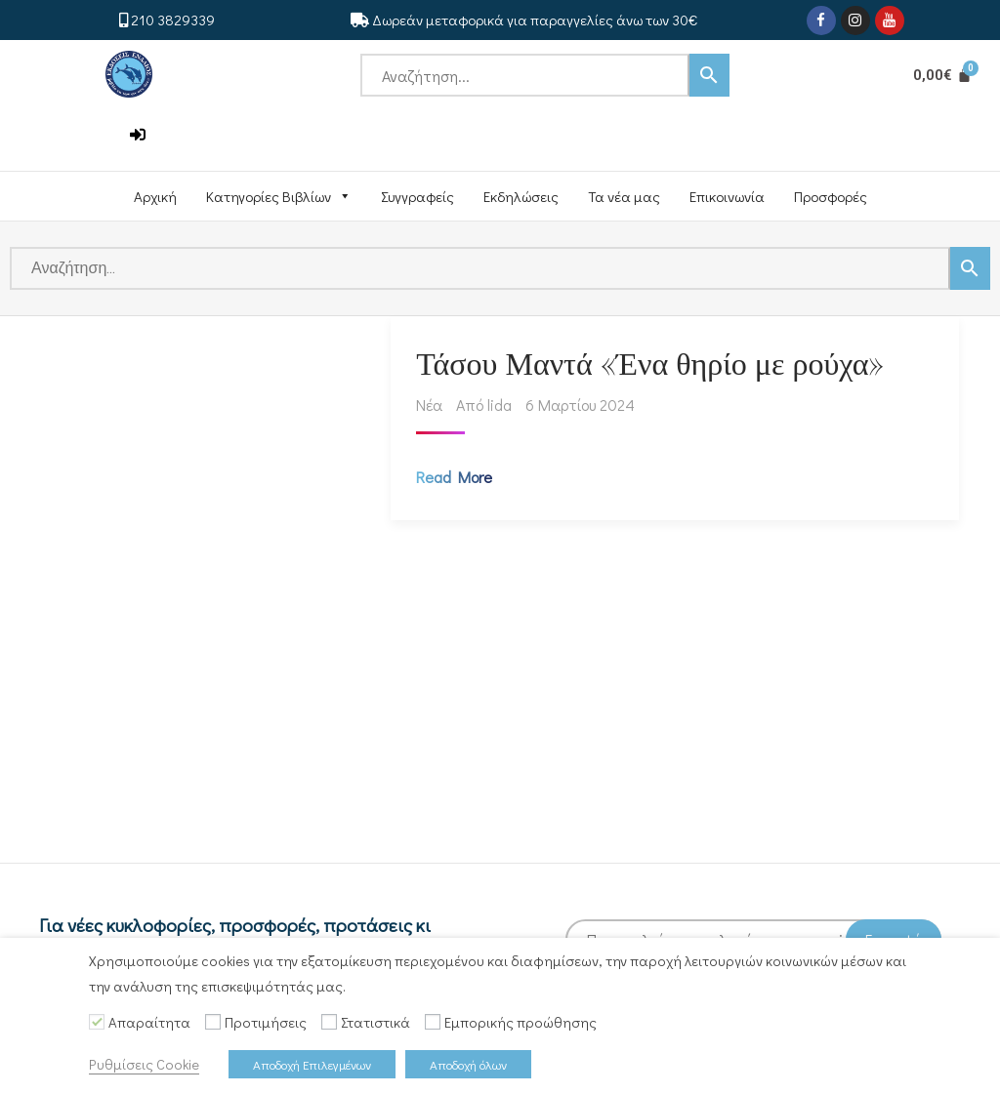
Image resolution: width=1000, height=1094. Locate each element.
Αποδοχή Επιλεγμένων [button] (312, 1064)
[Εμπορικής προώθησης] (432, 1022)
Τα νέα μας (624, 196)
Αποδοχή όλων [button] (468, 1064)
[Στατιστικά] (329, 1022)
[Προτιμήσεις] (213, 1022)
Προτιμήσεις (266, 1022)
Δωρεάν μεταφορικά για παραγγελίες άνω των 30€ (534, 19)
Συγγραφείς (417, 196)
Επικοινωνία (727, 196)
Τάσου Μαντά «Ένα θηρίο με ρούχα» (654, 365)
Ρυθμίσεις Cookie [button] (144, 1064)
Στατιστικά (375, 1022)
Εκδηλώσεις (521, 196)
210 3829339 (173, 19)
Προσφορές (830, 196)
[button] (138, 135)
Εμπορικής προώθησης (520, 1022)
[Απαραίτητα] (96, 1022)
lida (503, 408)
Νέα (433, 408)
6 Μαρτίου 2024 (584, 408)
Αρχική (155, 196)
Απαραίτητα (149, 1022)
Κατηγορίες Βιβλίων (279, 196)
